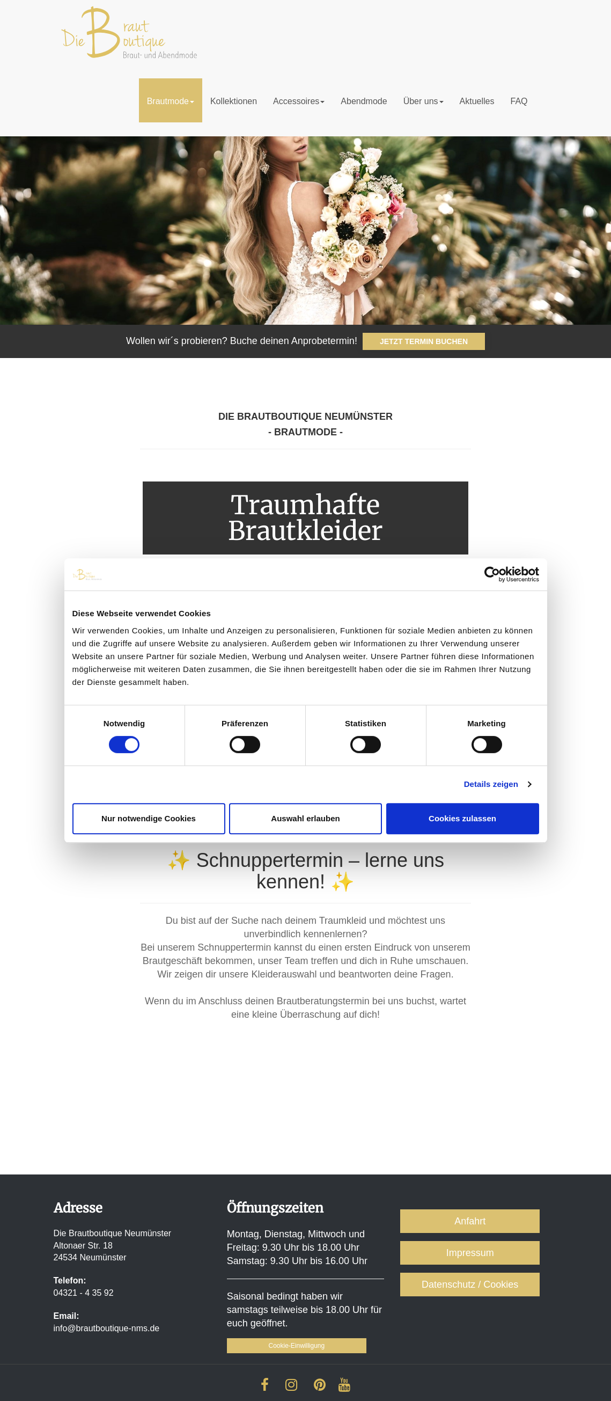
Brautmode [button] (170, 101)
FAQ (518, 101)
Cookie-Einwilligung (296, 1345)
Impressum (470, 1252)
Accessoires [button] (299, 101)
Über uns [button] (423, 101)
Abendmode (364, 101)
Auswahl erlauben (305, 818)
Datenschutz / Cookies (470, 1284)
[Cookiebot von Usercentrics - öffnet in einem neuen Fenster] (492, 574)
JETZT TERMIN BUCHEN (424, 341)
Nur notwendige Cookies (148, 818)
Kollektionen (233, 101)
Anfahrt (469, 1221)
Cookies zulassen (462, 818)
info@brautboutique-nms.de (107, 1328)
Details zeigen (491, 784)
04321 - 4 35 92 (84, 1292)
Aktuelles (477, 101)
